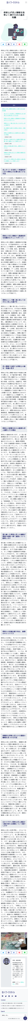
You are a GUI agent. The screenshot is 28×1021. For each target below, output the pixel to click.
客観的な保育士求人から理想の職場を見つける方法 (14, 153)
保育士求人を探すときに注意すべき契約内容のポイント (13, 1005)
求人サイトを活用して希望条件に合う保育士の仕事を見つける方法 (14, 114)
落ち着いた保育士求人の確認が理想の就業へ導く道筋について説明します (14, 140)
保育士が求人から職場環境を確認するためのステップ (13, 1008)
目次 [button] (14, 105)
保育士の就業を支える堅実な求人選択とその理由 (14, 133)
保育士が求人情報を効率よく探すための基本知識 (13, 109)
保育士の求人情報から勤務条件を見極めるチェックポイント (14, 119)
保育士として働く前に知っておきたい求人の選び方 (14, 124)
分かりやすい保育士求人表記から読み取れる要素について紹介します (14, 160)
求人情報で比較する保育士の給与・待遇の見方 (14, 129)
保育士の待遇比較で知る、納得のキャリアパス (14, 147)
